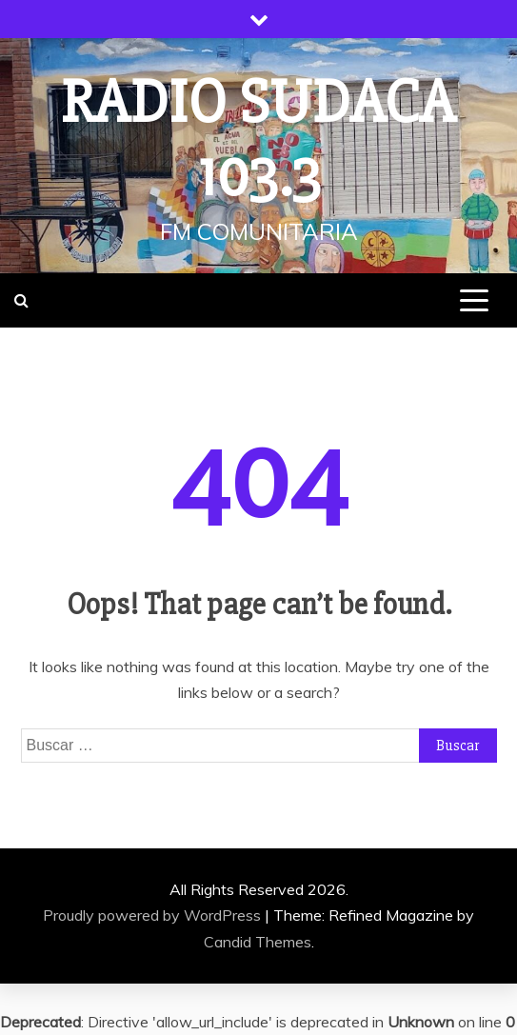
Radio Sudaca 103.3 (258, 139)
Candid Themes (257, 941)
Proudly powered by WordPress (154, 915)
